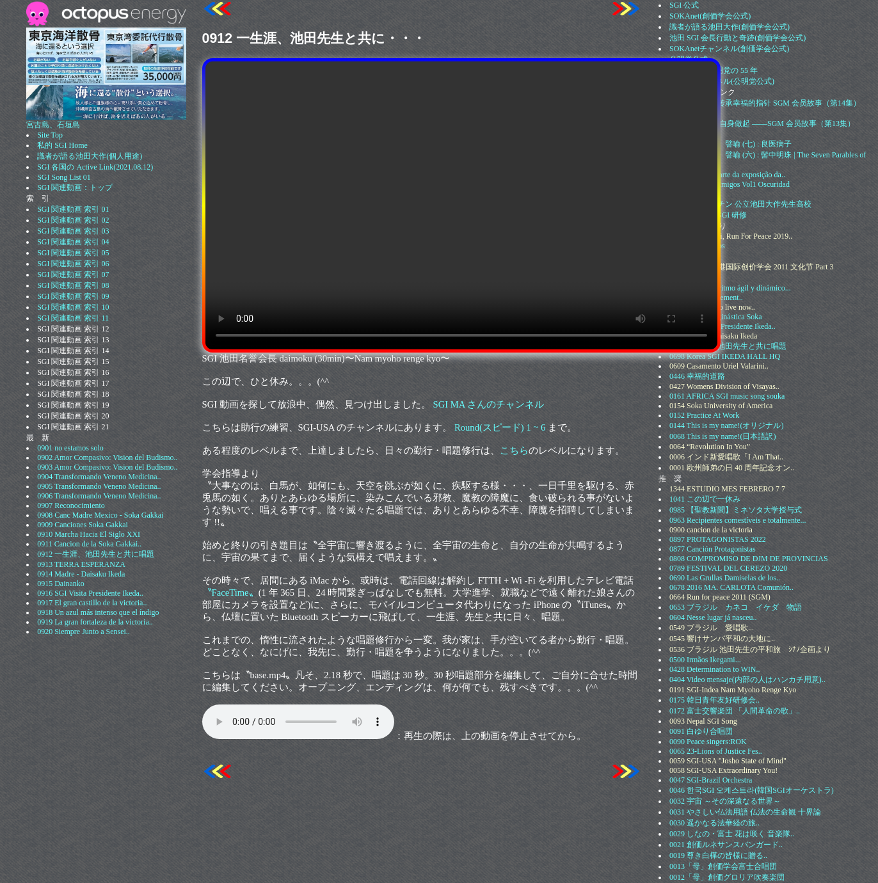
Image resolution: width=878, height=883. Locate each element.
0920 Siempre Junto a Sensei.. (83, 631)
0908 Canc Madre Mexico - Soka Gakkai (100, 515)
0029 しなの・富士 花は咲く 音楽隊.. (731, 833)
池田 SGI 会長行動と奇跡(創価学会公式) (737, 37)
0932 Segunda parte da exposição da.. (727, 174)
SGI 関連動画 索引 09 (73, 296)
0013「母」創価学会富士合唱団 (723, 866)
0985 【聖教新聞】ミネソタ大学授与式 (735, 509)
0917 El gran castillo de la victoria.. (92, 602)
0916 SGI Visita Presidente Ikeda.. (90, 593)
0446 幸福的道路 (697, 376)
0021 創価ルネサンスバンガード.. (726, 844)
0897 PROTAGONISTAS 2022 (717, 539)
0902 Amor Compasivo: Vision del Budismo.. (107, 457)
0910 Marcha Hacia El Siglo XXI (88, 534)
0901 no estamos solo (70, 447)
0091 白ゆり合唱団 (701, 731)
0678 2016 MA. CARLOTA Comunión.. (731, 587)
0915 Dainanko (60, 583)
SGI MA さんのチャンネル (489, 404)
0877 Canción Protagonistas (712, 549)
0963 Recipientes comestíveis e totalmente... (737, 520)
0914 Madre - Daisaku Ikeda (81, 573)
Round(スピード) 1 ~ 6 (500, 427)
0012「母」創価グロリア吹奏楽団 (727, 877)
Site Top (50, 135)
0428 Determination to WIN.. (714, 669)
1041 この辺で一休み (704, 499)
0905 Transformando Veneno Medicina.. (99, 486)
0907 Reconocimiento (71, 505)
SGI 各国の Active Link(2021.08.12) (95, 167)
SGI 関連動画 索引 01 (73, 209)
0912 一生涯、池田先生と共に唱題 (95, 554)
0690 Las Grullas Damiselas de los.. (724, 577)
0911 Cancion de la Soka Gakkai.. (89, 543)
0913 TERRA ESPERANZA (81, 564)
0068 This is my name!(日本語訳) (722, 436)
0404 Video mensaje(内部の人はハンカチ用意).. (747, 679)
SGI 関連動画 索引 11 (73, 318)
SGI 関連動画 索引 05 (73, 252)
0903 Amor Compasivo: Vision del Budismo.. (107, 467)
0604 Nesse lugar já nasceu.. (713, 617)
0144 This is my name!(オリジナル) (726, 425)
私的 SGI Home (62, 145)
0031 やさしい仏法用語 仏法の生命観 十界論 (745, 811)
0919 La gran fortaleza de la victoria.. (95, 621)
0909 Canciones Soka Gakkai (82, 524)
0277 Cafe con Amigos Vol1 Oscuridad (729, 184)
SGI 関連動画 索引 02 (73, 220)
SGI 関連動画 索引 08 (73, 285)
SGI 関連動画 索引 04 (73, 241)
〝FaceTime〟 (230, 592)
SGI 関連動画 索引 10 (73, 307)
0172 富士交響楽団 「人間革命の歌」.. (734, 710)
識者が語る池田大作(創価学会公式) (729, 26)
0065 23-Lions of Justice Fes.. (715, 751)
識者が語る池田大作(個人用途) (89, 156)
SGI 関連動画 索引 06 (73, 263)
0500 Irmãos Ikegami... (705, 659)
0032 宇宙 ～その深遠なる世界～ (725, 801)
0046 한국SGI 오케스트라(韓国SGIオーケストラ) (751, 790)
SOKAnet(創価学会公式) (710, 16)
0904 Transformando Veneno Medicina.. (99, 476)
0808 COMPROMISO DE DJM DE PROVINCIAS (748, 558)
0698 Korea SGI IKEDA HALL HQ (724, 356)
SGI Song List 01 (64, 177)
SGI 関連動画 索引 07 (73, 274)
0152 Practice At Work (704, 415)
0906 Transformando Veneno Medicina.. (99, 495)
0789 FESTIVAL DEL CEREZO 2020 (728, 568)
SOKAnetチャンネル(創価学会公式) (729, 48)
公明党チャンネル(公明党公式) (721, 81)
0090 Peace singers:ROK (708, 741)
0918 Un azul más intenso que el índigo (98, 612)
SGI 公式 (684, 5)
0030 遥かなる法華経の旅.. (714, 822)
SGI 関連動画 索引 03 (73, 231)
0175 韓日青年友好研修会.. (714, 700)
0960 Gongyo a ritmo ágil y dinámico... (730, 287)
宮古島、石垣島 (106, 121)
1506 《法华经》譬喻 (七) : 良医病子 (730, 143)
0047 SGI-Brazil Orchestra (710, 780)
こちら (514, 450)
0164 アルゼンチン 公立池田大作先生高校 (740, 204)
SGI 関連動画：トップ (75, 187)
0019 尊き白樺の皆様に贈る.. (718, 855)
